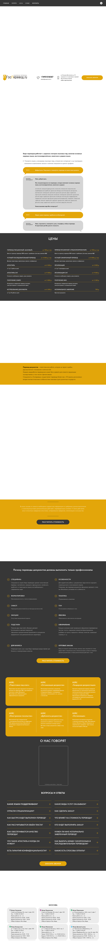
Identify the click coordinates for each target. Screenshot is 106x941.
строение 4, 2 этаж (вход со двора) (69, 76)
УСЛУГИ (14, 3)
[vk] (101, 3)
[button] (92, 77)
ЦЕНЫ (21, 3)
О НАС (27, 3)
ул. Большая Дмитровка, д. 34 (68, 75)
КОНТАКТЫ (35, 3)
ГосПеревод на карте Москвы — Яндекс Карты (53, 784)
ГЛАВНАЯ (6, 3)
